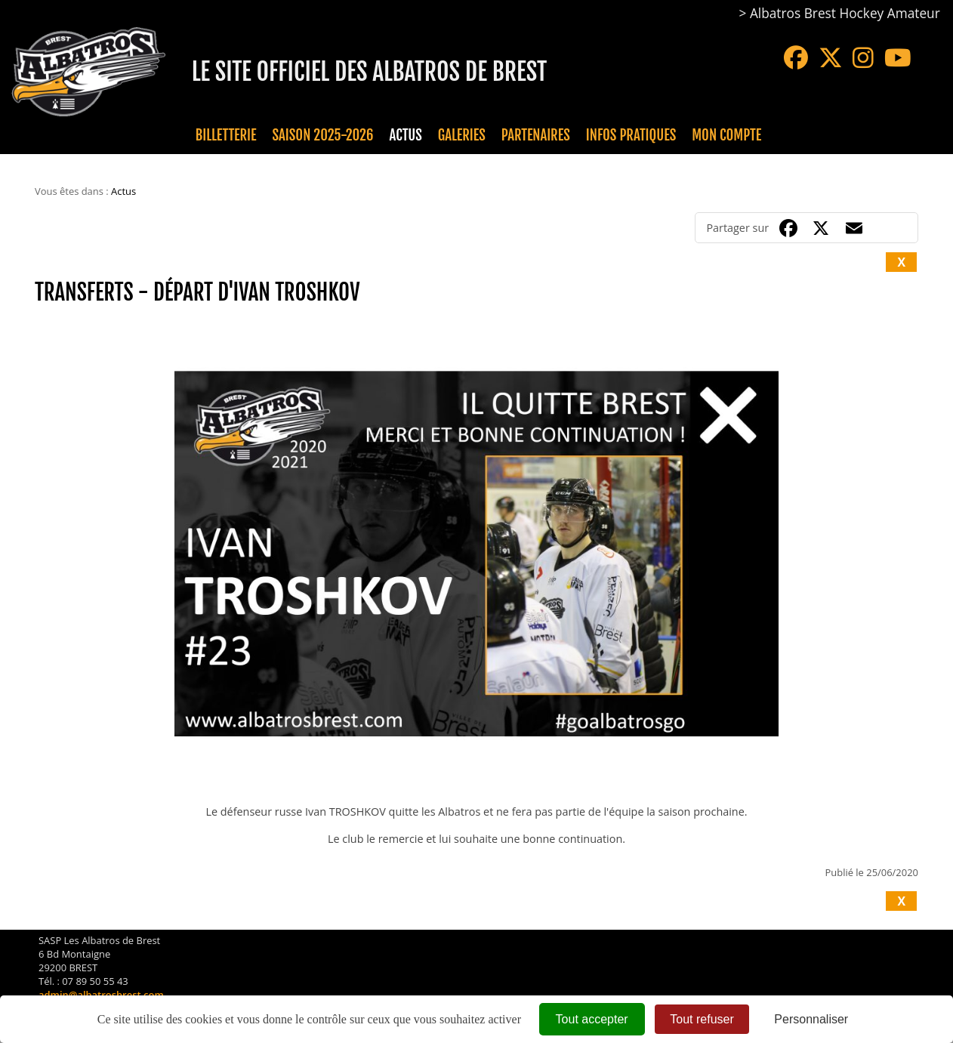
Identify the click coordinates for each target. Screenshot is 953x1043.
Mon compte (726, 135)
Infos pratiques (631, 135)
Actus (405, 135)
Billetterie (226, 135)
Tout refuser (701, 1019)
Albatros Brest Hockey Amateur (845, 13)
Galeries (462, 135)
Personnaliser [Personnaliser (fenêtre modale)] (811, 1019)
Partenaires (535, 135)
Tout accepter (592, 1019)
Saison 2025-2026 (323, 135)
